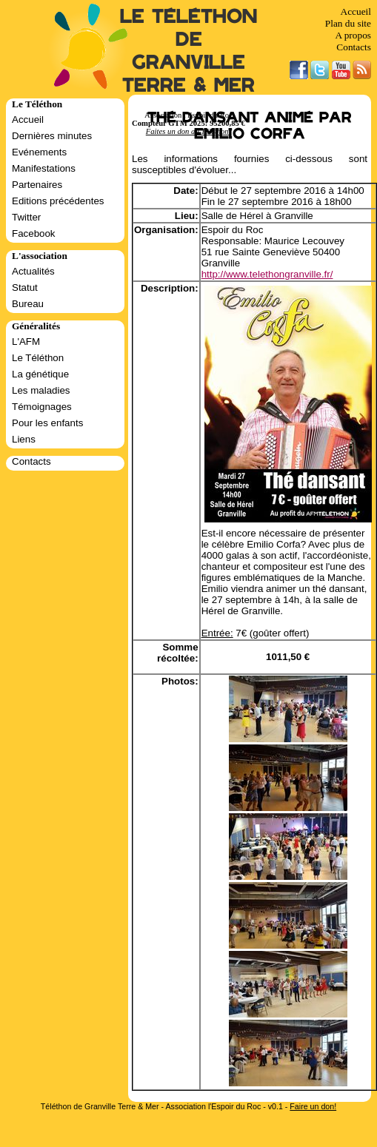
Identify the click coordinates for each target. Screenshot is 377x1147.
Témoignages (42, 406)
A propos (353, 35)
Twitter (26, 217)
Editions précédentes (58, 200)
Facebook (34, 233)
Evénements (39, 152)
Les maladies (41, 390)
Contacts (353, 47)
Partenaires (37, 184)
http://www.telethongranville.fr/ (267, 274)
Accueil (356, 11)
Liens (24, 439)
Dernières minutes (52, 135)
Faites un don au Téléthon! (188, 131)
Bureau (28, 303)
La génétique (40, 374)
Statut (25, 287)
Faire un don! (313, 1106)
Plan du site (348, 23)
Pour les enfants (47, 422)
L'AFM (26, 341)
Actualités (33, 271)
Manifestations (44, 168)
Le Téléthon (38, 357)
